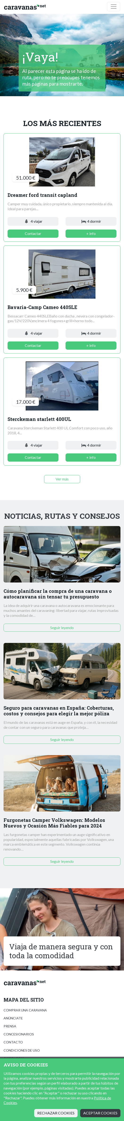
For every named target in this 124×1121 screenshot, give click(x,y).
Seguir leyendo (62, 627)
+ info (91, 233)
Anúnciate (13, 1018)
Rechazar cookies (55, 1113)
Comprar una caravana (25, 1010)
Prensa (10, 1026)
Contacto (13, 1042)
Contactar (33, 233)
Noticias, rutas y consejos (62, 515)
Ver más (62, 479)
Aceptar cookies (100, 1113)
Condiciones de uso (22, 1050)
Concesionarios (19, 1034)
